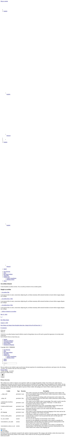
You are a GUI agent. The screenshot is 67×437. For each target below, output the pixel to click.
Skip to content (4, 1)
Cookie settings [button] (4, 371)
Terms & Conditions (8, 340)
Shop (5, 273)
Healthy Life (7, 277)
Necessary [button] (3, 429)
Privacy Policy (7, 343)
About (5, 281)
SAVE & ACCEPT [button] (5, 435)
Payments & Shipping (9, 344)
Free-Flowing (7, 271)
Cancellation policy (8, 342)
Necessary (4, 430)
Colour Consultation (11, 278)
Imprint (5, 339)
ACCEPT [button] (11, 371)
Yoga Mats (6, 275)
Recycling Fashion (8, 274)
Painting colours (10, 279)
